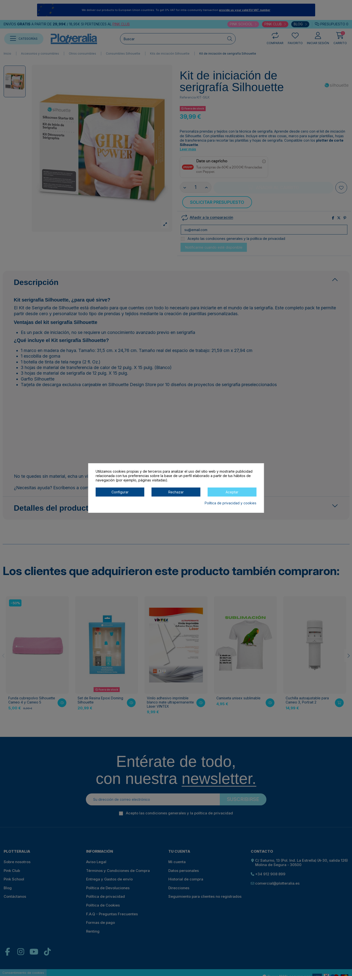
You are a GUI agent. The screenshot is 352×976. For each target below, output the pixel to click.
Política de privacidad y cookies (230, 503)
